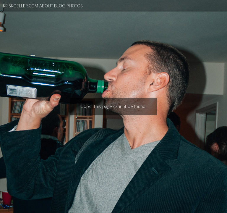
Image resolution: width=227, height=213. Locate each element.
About (46, 6)
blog (59, 6)
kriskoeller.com (20, 6)
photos (75, 6)
